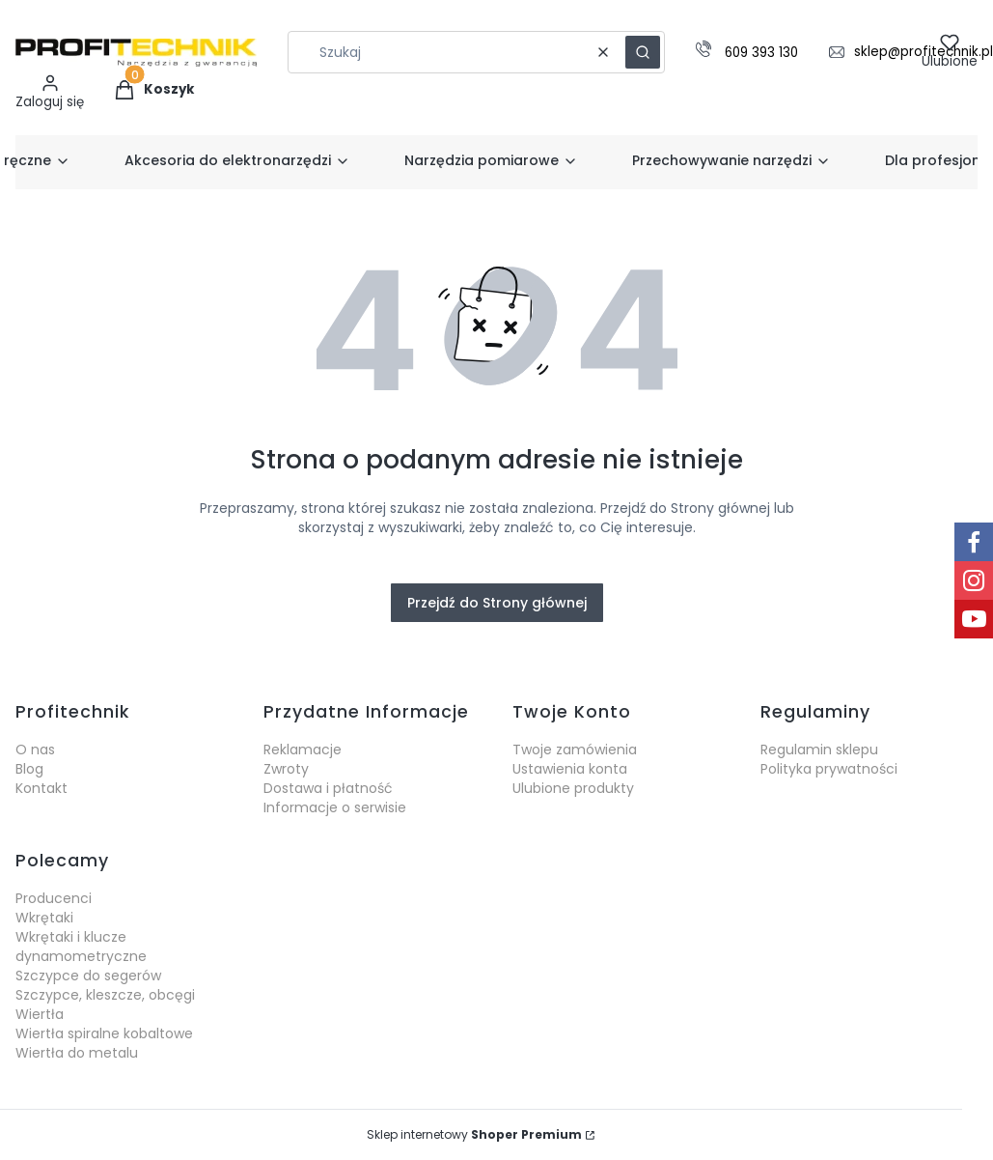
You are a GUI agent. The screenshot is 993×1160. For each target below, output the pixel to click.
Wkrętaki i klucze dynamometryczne (81, 946)
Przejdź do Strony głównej (497, 602)
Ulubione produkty (573, 788)
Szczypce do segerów (88, 975)
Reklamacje (302, 749)
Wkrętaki (44, 917)
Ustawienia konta (569, 768)
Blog (29, 768)
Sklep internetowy (474, 1134)
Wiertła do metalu (76, 1052)
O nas (35, 749)
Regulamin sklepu (819, 749)
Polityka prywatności (828, 768)
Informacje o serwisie (334, 807)
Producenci (53, 898)
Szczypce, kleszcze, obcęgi (105, 994)
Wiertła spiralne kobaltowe (104, 1033)
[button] (642, 52)
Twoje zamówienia (574, 749)
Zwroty (286, 768)
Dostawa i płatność (328, 788)
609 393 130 (761, 53)
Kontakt (41, 788)
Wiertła (39, 1014)
